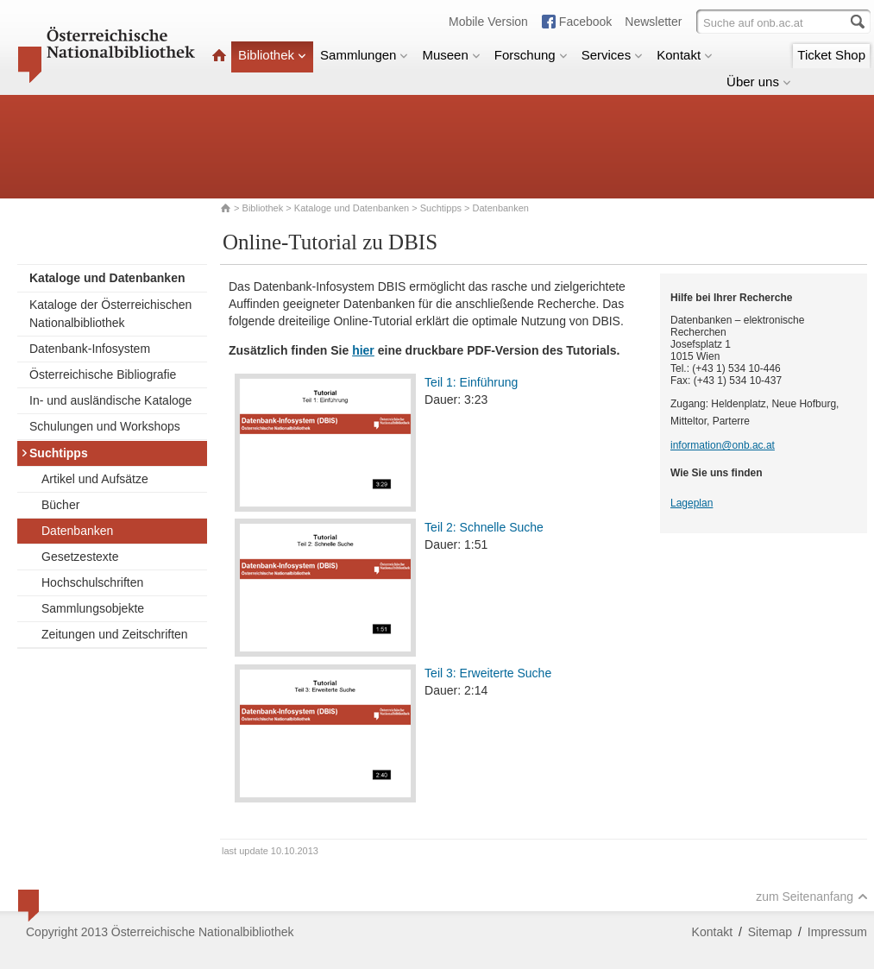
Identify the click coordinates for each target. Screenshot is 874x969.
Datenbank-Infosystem (89, 349)
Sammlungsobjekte (92, 608)
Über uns (758, 81)
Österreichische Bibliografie (102, 374)
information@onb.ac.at (722, 445)
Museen (451, 54)
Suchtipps (441, 208)
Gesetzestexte (80, 556)
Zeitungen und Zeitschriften (114, 634)
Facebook (585, 21)
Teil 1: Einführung (471, 382)
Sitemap (770, 932)
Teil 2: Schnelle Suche (484, 527)
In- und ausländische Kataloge (110, 400)
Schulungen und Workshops (104, 426)
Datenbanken (77, 531)
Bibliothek (272, 54)
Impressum (837, 932)
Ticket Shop (831, 54)
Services (613, 54)
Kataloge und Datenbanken (351, 208)
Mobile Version (488, 21)
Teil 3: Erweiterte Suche (487, 673)
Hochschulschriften (92, 582)
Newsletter (653, 21)
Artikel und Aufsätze (94, 479)
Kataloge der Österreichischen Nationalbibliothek (110, 314)
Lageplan (691, 503)
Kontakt (685, 54)
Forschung (531, 54)
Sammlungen (364, 54)
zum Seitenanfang (812, 896)
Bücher (60, 505)
